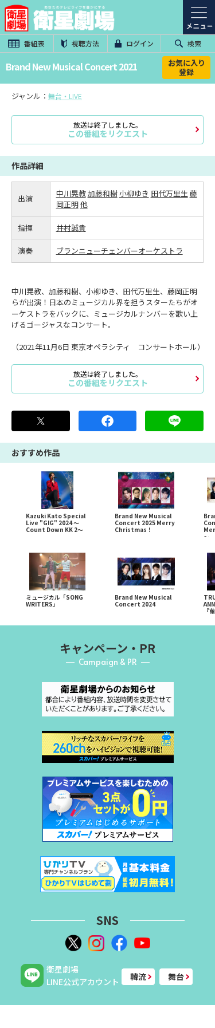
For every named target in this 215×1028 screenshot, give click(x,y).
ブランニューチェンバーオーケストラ (119, 250)
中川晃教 (71, 193)
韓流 (138, 976)
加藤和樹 (103, 193)
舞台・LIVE (65, 96)
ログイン (134, 43)
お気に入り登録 (186, 67)
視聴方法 (80, 43)
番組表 (26, 43)
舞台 (176, 976)
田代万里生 (169, 193)
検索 (188, 43)
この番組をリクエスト (107, 129)
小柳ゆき (134, 193)
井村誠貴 (71, 227)
